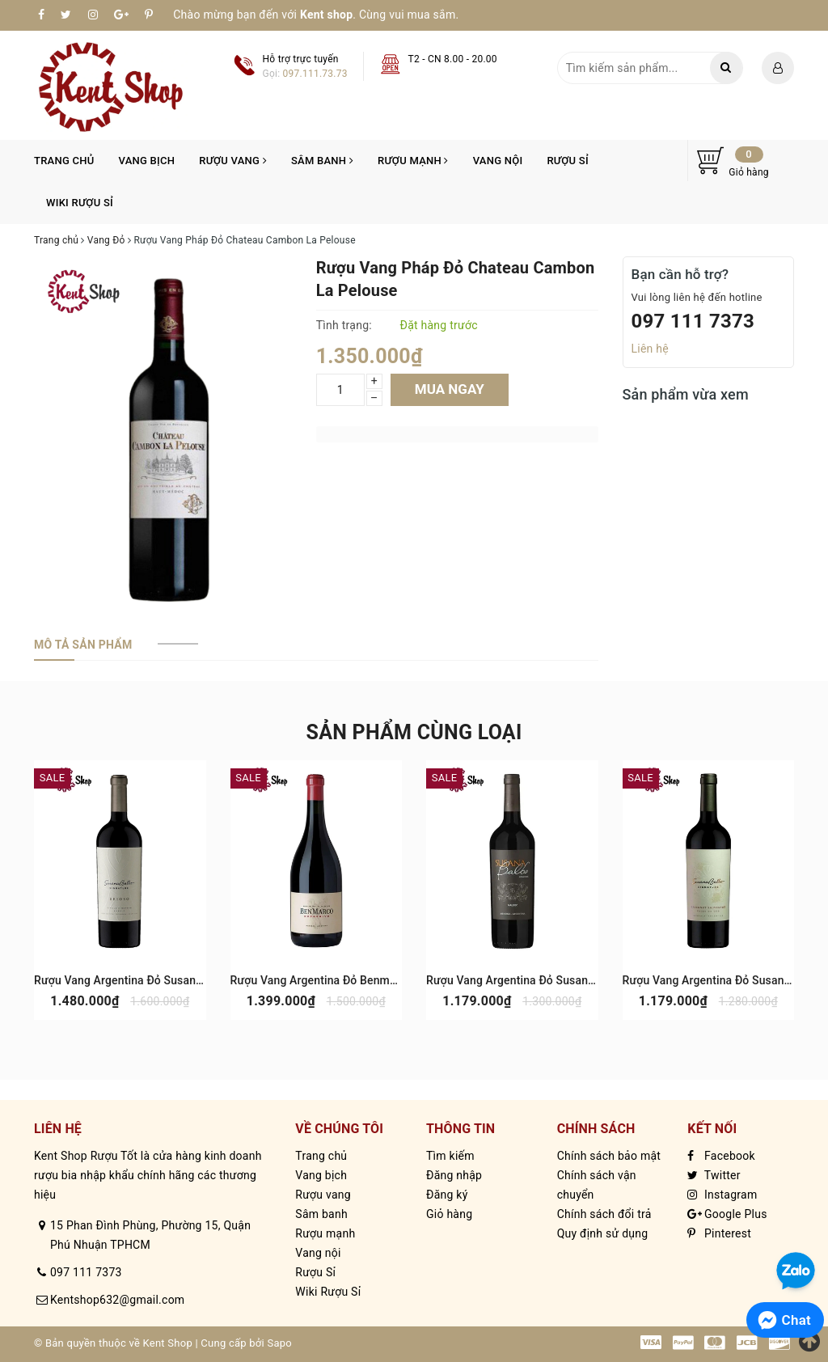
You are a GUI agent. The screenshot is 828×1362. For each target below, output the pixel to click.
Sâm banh (322, 160)
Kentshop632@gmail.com (117, 1299)
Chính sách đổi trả (604, 1214)
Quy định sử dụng (602, 1233)
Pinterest (719, 1233)
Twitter (713, 1175)
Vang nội (498, 160)
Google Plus (727, 1214)
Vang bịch (147, 160)
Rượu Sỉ (567, 160)
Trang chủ (64, 160)
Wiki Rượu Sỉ (79, 203)
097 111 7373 (693, 321)
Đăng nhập (454, 1175)
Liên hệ (650, 348)
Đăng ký (447, 1194)
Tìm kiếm (450, 1155)
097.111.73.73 (315, 73)
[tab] (83, 644)
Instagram (722, 1194)
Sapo (279, 1343)
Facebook (721, 1155)
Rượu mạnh (413, 160)
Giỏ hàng (449, 1214)
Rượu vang (233, 160)
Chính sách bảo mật (609, 1155)
